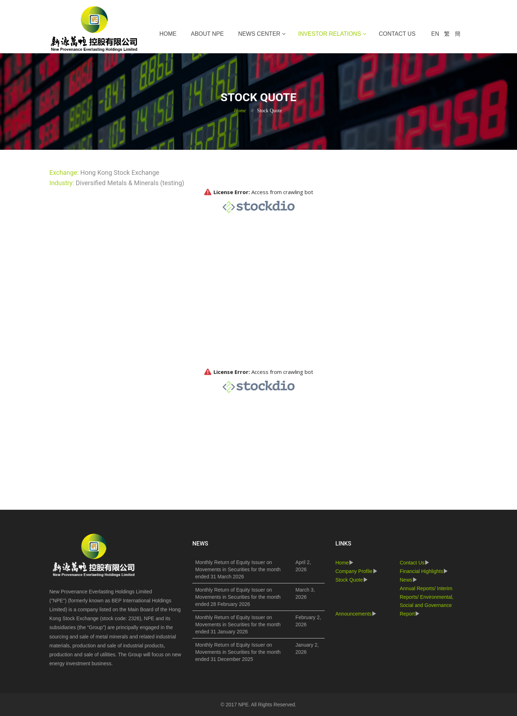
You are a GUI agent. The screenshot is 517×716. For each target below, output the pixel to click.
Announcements (353, 614)
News (406, 580)
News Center (259, 34)
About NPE (207, 34)
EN (435, 34)
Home (168, 34)
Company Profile (354, 571)
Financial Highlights (421, 571)
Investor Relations (329, 34)
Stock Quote (349, 580)
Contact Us (397, 34)
